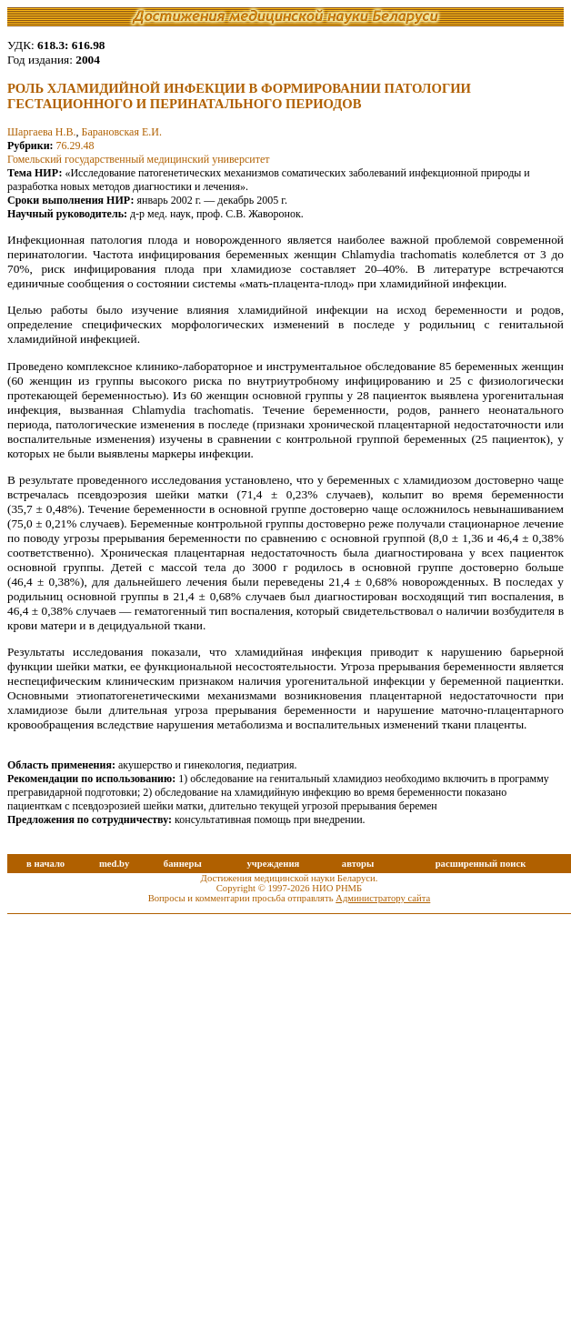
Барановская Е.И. (122, 132)
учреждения (272, 864)
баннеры (183, 864)
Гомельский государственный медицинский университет (138, 159)
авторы (358, 864)
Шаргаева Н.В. (41, 132)
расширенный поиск (481, 864)
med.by (114, 864)
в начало (45, 864)
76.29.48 (75, 145)
